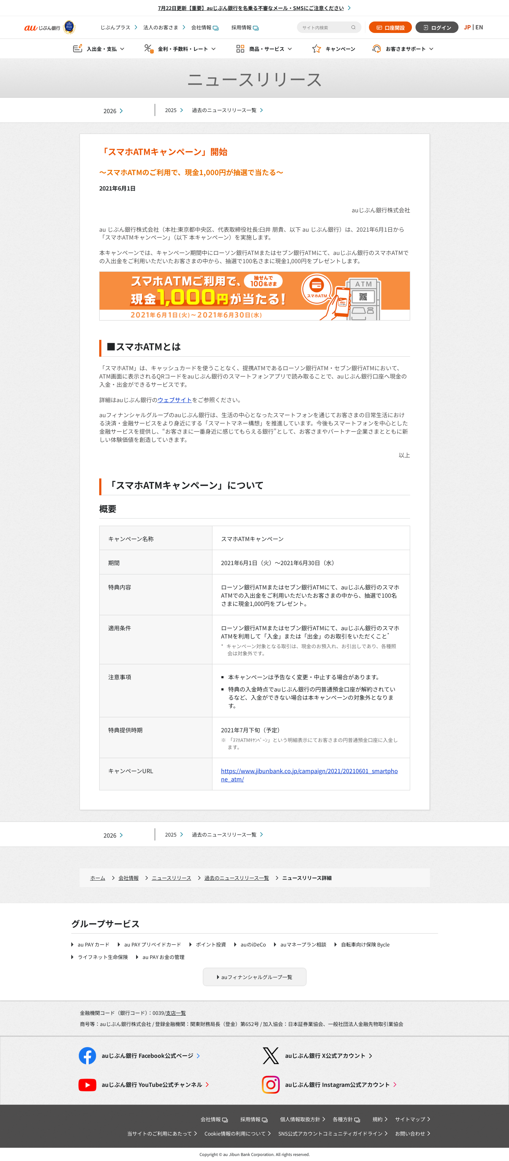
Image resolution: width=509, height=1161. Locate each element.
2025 (171, 110)
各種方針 (346, 1119)
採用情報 (245, 27)
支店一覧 (176, 1012)
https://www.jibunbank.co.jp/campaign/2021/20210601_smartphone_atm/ (309, 774)
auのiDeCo (253, 944)
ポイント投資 (211, 944)
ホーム (97, 877)
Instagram (337, 1084)
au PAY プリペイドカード (152, 944)
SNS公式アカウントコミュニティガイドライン (330, 1133)
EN (479, 27)
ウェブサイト (175, 399)
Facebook (147, 1055)
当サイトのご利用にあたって (159, 1133)
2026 (110, 111)
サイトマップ (410, 1119)
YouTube (152, 1084)
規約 (378, 1119)
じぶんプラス (115, 27)
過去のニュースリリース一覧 (224, 110)
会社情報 (205, 27)
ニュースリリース (171, 877)
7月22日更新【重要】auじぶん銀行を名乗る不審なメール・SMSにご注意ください (251, 7)
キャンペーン (340, 48)
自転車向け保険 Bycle (365, 944)
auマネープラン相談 (303, 944)
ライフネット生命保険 (103, 956)
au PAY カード (94, 944)
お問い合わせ (410, 1133)
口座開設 (395, 27)
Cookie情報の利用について (235, 1133)
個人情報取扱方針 (300, 1119)
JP (467, 27)
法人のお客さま (160, 27)
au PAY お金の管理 (163, 956)
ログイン (441, 27)
